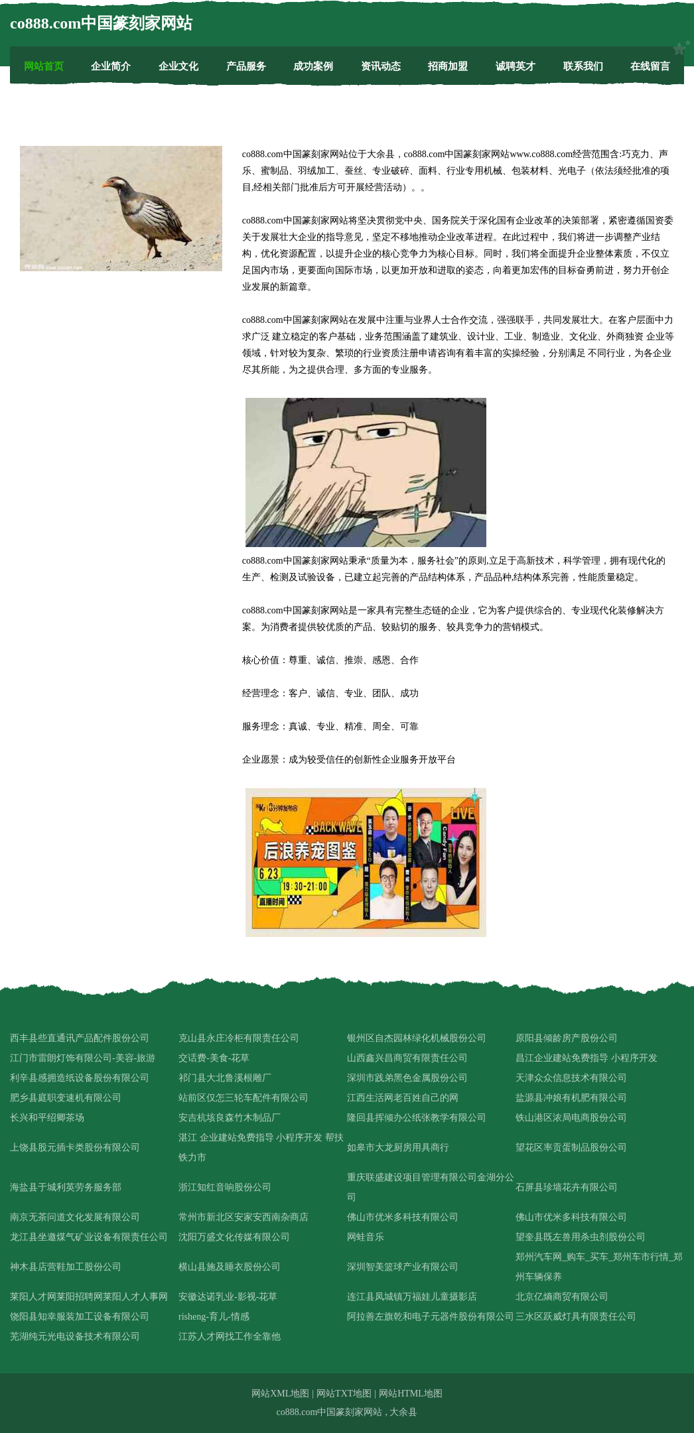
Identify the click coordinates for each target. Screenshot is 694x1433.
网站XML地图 (280, 1394)
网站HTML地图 (411, 1394)
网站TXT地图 (344, 1394)
